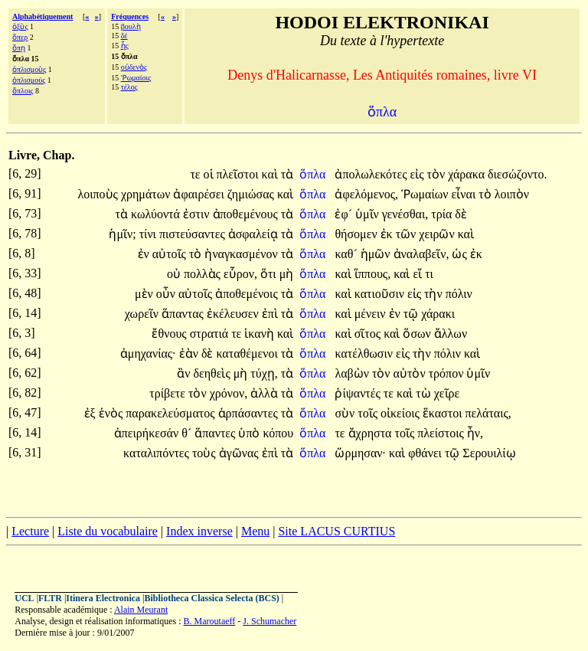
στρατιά (211, 333)
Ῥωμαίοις (136, 78)
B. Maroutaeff (210, 621)
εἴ (419, 273)
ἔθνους (170, 333)
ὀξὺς (20, 26)
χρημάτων (147, 194)
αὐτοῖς (170, 253)
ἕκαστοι (444, 413)
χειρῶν (438, 233)
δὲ (461, 214)
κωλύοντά (157, 214)
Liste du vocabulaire (107, 531)
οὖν (167, 293)
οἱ (210, 174)
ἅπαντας (184, 313)
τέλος (129, 87)
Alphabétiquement (42, 16)
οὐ (175, 273)
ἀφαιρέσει (200, 194)
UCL (24, 598)
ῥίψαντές (359, 393)
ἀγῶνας (240, 453)
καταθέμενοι (248, 353)
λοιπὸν (512, 194)
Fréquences (130, 16)
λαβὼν (353, 373)
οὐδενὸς (134, 67)
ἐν (145, 253)
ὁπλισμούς (28, 80)
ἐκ (388, 233)
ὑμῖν (368, 214)
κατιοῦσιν (380, 293)
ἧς (125, 45)
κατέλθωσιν (365, 353)
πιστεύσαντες (193, 233)
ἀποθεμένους (247, 214)
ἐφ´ (345, 214)
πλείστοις (442, 433)
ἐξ (91, 413)
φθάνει (426, 453)
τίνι (149, 233)
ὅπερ (20, 37)
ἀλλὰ (265, 393)
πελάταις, (488, 413)
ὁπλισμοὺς (29, 69)
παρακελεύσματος (171, 413)
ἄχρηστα (371, 433)
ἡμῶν (377, 253)
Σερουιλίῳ (488, 453)
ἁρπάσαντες (249, 413)
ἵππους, (372, 273)
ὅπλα (313, 174)
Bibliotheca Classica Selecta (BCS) (212, 598)
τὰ (287, 174)
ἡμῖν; (122, 233)
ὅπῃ (18, 48)
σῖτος (369, 333)
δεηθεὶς (213, 373)
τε (196, 174)
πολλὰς (204, 273)
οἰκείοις (402, 413)
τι (429, 273)
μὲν (145, 293)
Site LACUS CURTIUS (336, 531)
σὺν (346, 413)
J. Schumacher (269, 621)
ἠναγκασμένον (242, 253)
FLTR (50, 598)
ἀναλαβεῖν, (421, 253)
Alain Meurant (141, 609)
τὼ (424, 393)
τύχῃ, (263, 373)
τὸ (486, 194)
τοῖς (369, 413)
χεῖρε (447, 393)
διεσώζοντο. (517, 174)
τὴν (435, 293)
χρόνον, (229, 393)
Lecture (30, 531)
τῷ (412, 313)
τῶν (408, 233)
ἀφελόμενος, (366, 194)
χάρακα (468, 174)
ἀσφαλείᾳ (254, 233)
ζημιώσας (252, 194)
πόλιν (459, 293)
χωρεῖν (143, 313)
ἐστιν (198, 214)
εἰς (418, 174)
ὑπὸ (250, 433)
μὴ (286, 273)
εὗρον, (240, 273)
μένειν (371, 313)
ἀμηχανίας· (148, 353)
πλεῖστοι (239, 174)
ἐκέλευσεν (234, 313)
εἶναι (465, 194)
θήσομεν (357, 233)
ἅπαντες (216, 433)
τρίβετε (168, 393)
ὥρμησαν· (360, 453)
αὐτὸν (411, 373)
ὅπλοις (23, 91)
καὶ (270, 174)
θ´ (187, 433)
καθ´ (347, 253)
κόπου (278, 433)
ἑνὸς (112, 413)
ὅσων (418, 333)
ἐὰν (190, 353)
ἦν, (475, 433)
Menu (255, 531)
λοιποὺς (98, 194)
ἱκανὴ (260, 333)
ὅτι (269, 273)
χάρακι (438, 313)
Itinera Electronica (103, 598)
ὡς (460, 253)
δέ (124, 35)
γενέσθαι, (405, 214)
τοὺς (205, 453)
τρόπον (448, 373)
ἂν (185, 373)
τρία (443, 214)
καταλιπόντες (157, 453)
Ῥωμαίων (426, 194)
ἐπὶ (271, 313)
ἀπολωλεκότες (372, 174)
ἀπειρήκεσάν (147, 433)
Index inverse (199, 531)
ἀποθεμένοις (248, 293)
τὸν (438, 174)
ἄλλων (450, 333)
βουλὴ (131, 26)
